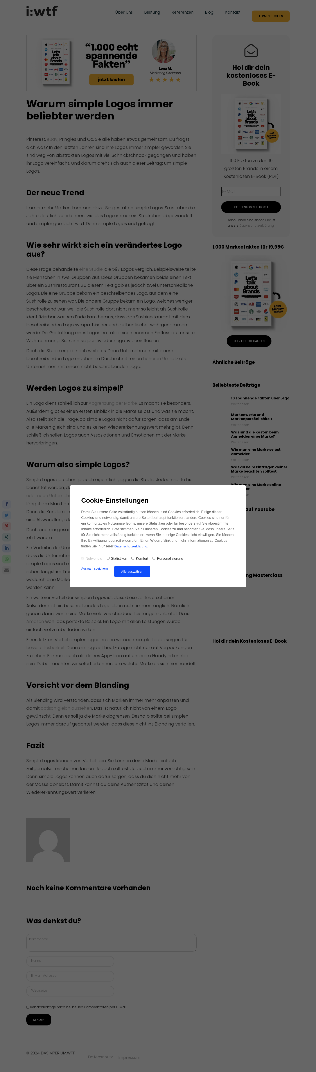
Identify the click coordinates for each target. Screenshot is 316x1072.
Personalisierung (168, 558)
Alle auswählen (133, 571)
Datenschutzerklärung (131, 546)
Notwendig (91, 558)
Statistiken (117, 558)
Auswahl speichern (95, 568)
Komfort (139, 558)
